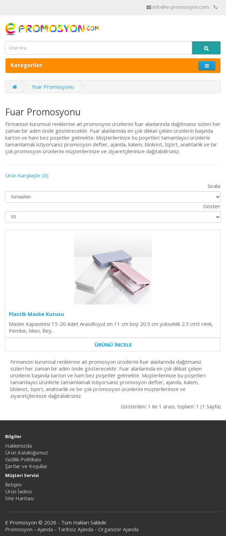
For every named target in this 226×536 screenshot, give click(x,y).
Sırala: (214, 186)
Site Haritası (19, 498)
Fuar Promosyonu (53, 86)
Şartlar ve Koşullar (26, 466)
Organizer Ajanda (118, 529)
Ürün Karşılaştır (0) (26, 175)
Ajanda (45, 529)
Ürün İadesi (18, 491)
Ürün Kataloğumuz (26, 452)
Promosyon (18, 529)
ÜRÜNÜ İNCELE (113, 344)
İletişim (13, 484)
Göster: (212, 206)
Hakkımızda (18, 445)
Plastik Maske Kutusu (36, 313)
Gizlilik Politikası (23, 459)
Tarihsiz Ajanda (75, 529)
